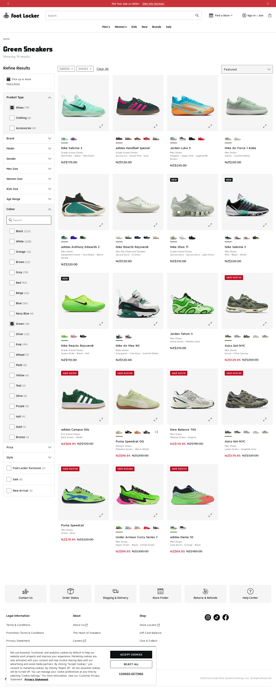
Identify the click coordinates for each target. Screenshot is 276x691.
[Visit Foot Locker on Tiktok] (217, 617)
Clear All (103, 68)
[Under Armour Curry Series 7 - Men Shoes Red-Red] (146, 528)
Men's (106, 26)
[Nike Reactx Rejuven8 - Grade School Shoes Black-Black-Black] (83, 336)
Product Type (29, 97)
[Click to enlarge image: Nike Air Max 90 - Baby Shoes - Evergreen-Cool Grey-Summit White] (158, 323)
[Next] (268, 3)
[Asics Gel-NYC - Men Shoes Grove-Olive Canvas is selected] (228, 336)
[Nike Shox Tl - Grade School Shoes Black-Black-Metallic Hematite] (192, 237)
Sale (169, 26)
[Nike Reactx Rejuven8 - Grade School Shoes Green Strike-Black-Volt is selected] (64, 336)
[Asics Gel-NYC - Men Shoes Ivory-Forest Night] (256, 336)
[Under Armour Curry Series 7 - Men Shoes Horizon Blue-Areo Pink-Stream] (128, 528)
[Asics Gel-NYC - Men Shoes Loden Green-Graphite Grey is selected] (228, 432)
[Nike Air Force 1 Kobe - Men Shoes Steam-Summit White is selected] (228, 138)
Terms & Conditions (18, 624)
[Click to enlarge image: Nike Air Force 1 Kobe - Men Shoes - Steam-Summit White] (267, 126)
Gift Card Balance (151, 632)
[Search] (123, 15)
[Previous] (8, 3)
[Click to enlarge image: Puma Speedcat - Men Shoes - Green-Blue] (104, 515)
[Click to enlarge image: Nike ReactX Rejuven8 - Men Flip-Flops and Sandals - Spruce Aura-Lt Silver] (158, 225)
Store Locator (150, 624)
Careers (79, 640)
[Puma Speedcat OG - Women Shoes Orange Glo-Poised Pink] (137, 432)
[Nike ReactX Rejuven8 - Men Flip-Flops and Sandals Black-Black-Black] (146, 237)
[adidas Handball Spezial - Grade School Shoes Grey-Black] (128, 138)
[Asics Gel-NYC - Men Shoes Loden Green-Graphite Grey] (246, 336)
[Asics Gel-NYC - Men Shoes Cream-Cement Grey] (265, 336)
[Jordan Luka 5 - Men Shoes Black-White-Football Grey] (182, 138)
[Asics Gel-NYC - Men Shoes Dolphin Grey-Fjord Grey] (237, 336)
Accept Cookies (131, 654)
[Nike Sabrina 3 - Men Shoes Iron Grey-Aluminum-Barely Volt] (256, 237)
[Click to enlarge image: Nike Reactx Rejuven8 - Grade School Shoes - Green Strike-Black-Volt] (104, 323)
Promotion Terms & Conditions (25, 632)
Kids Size (29, 189)
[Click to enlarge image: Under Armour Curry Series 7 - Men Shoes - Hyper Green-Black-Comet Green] (158, 515)
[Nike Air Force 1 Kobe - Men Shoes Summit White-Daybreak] (237, 138)
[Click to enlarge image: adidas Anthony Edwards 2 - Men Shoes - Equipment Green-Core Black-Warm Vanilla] (104, 225)
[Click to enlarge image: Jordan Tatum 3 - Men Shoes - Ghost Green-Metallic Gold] (213, 323)
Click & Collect (148, 640)
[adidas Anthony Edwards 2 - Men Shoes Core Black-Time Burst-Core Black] (83, 237)
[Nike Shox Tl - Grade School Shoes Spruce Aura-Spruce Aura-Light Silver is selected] (173, 237)
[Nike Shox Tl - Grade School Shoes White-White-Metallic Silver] (182, 237)
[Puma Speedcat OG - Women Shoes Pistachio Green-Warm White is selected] (119, 432)
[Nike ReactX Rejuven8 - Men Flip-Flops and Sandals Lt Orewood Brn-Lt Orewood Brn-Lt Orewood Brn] (156, 237)
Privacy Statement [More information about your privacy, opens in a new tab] (36, 679)
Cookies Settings (131, 673)
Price (29, 447)
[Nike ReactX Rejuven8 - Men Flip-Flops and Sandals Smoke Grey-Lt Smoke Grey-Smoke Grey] (128, 237)
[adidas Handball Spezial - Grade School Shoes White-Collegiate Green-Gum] (156, 138)
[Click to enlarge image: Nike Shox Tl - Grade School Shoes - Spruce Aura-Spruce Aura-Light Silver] (213, 225)
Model (29, 148)
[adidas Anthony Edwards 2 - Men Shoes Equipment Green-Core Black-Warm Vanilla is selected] (64, 237)
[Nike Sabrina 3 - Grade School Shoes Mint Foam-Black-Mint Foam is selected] (64, 138)
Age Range (29, 199)
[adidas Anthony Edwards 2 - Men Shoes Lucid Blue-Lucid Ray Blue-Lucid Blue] (73, 237)
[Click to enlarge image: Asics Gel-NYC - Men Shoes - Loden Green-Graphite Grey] (267, 419)
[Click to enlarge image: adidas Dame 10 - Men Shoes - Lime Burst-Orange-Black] (213, 515)
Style (29, 457)
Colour (29, 209)
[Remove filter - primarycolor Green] (66, 69)
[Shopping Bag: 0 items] (270, 15)
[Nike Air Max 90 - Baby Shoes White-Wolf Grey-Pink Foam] (128, 336)
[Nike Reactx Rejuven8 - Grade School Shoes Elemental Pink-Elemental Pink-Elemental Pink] (73, 336)
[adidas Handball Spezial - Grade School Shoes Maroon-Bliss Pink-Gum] (137, 138)
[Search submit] (197, 15)
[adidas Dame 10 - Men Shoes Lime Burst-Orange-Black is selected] (173, 528)
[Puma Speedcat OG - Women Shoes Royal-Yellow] (146, 432)
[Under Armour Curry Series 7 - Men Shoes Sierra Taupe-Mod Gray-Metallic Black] (156, 528)
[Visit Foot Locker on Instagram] (208, 617)
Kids (134, 26)
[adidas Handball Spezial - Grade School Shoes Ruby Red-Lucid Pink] (146, 138)
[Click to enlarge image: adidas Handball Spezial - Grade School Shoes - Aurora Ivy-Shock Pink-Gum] (158, 126)
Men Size (29, 168)
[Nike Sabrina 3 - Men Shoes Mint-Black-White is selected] (228, 237)
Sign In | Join (252, 15)
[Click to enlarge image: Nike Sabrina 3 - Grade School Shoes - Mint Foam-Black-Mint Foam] (104, 126)
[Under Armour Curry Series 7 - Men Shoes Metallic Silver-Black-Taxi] (137, 528)
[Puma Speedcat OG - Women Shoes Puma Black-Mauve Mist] (128, 432)
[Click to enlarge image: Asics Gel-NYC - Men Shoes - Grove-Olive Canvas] (267, 323)
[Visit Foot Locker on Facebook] (225, 617)
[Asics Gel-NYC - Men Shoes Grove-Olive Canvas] (237, 432)
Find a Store (13, 83)
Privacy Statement (18, 640)
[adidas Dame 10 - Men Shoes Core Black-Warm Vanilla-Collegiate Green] (182, 528)
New (144, 26)
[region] (138, 3)
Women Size (29, 178)
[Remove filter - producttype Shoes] (84, 69)
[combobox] (123, 15)
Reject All (131, 664)
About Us (80, 624)
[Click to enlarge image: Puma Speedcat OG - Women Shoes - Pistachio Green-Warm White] (158, 419)
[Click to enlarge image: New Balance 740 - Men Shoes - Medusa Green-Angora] (213, 419)
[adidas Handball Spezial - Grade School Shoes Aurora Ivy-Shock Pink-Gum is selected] (119, 138)
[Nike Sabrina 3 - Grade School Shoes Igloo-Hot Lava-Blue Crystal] (73, 138)
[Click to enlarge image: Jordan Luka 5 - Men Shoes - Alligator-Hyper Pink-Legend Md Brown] (213, 126)
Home (6, 38)
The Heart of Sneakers (87, 632)
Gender (29, 158)
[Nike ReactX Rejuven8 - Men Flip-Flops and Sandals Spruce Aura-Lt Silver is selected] (119, 237)
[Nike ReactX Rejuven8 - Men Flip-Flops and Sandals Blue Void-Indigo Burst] (137, 237)
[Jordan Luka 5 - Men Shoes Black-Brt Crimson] (192, 138)
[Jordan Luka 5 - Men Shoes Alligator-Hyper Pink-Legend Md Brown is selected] (173, 138)
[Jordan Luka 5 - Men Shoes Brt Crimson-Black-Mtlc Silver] (201, 138)
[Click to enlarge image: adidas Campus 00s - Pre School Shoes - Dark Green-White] (104, 419)
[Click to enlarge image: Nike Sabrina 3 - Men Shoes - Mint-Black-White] (267, 225)
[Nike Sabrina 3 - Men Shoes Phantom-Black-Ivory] (246, 237)
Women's (121, 26)
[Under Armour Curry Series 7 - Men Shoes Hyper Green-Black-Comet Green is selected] (119, 528)
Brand (29, 138)
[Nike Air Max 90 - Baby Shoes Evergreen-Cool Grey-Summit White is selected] (119, 336)
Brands (156, 26)
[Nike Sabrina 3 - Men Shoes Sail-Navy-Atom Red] (237, 237)
